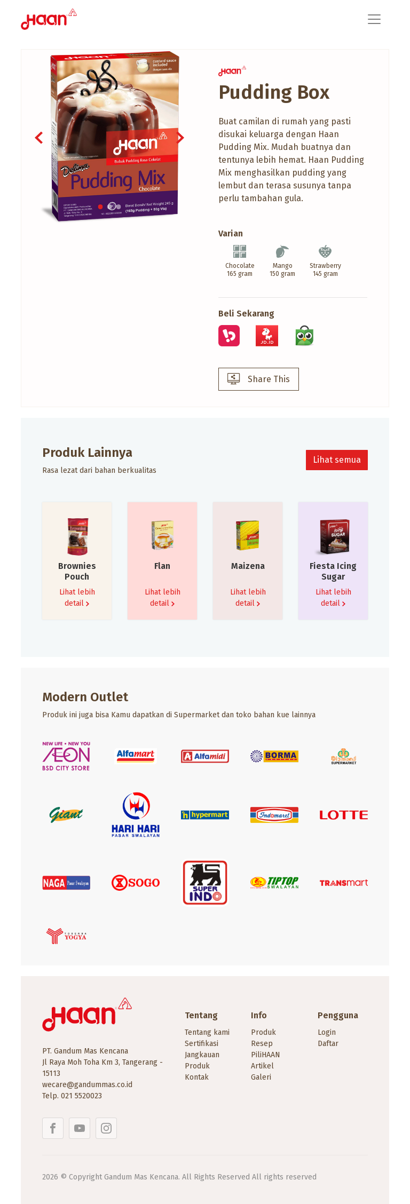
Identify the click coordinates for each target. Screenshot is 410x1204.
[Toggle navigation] (374, 19)
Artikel (262, 1066)
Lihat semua (337, 460)
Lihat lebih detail (77, 598)
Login (327, 1032)
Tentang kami (207, 1032)
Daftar (328, 1043)
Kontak (197, 1077)
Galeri (261, 1077)
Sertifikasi (201, 1043)
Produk (263, 1032)
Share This (258, 379)
